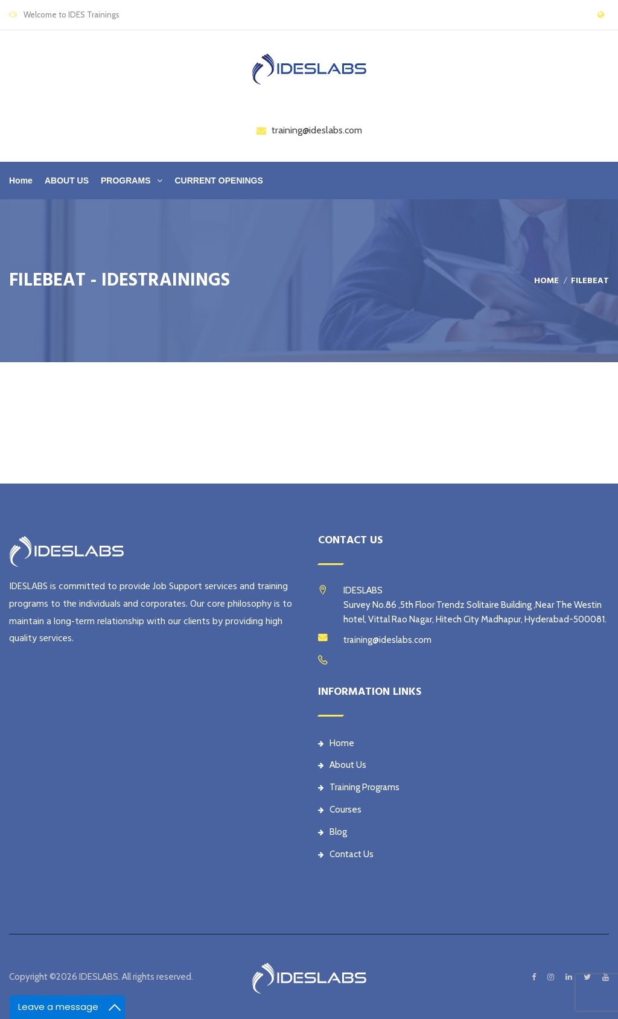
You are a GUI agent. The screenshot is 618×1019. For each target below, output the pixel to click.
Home (21, 180)
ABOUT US (67, 180)
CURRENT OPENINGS (218, 180)
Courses (340, 809)
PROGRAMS (125, 180)
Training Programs (359, 787)
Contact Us (346, 854)
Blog (332, 831)
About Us (342, 764)
